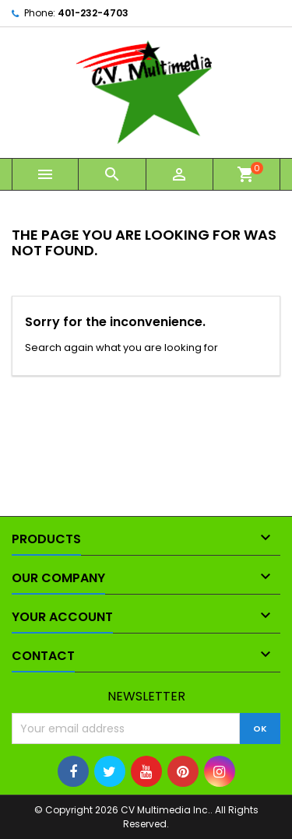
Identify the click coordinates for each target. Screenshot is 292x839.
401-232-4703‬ (93, 12)
